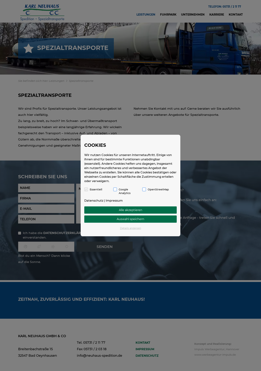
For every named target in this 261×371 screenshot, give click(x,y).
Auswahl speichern (130, 219)
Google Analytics (124, 191)
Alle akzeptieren (130, 210)
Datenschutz (93, 200)
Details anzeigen (130, 228)
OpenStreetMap (158, 189)
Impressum (114, 200)
